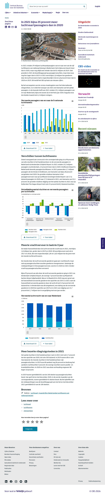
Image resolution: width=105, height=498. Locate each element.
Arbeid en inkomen (20, 13)
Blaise (6, 474)
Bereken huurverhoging (12, 454)
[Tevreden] (37, 421)
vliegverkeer (28, 411)
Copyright (81, 454)
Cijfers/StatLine (9, 451)
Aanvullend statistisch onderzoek (15, 463)
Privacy (31, 463)
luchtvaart (27, 404)
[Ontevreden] (28, 421)
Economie (34, 13)
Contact (56, 451)
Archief (80, 465)
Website (81, 451)
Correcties (57, 468)
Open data (8, 457)
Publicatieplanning (94, 481)
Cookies (80, 457)
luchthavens (28, 407)
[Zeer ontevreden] (23, 421)
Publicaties (8, 468)
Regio (58, 13)
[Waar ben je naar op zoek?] (57, 6)
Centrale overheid (35, 454)
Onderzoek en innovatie (61, 460)
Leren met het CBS (59, 465)
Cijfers (7, 13)
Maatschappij (47, 13)
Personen (32, 460)
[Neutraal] (32, 421)
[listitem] (6, 27)
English (97, 6)
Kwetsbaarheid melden (85, 463)
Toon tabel (47, 148)
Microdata (8, 460)
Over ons (65, 13)
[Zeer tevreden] (41, 421)
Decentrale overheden (36, 457)
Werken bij (57, 463)
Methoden (8, 471)
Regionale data (9, 465)
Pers (55, 454)
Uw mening (103, 243)
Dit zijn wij (57, 457)
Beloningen (33, 465)
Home (7, 18)
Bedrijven (32, 451)
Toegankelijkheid (83, 460)
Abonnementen (83, 468)
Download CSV (30, 148)
